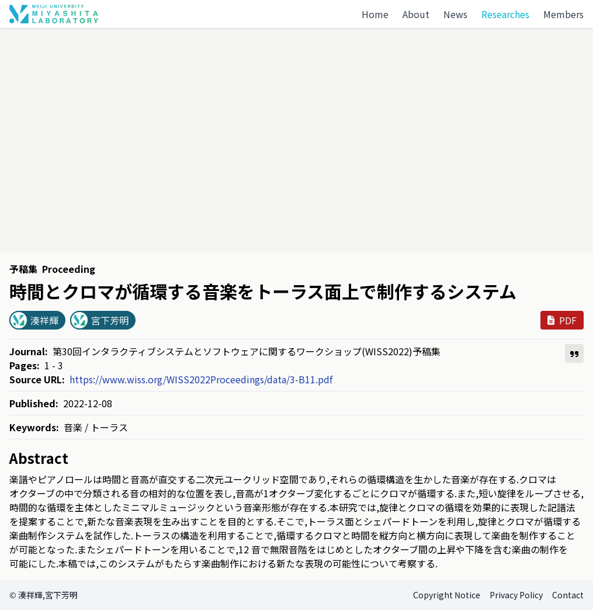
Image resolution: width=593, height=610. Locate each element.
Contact (568, 595)
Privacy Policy (516, 595)
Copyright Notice (446, 595)
